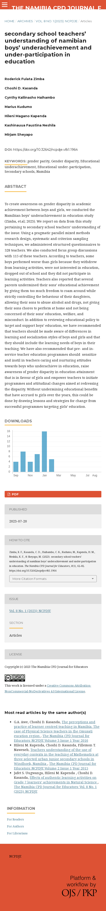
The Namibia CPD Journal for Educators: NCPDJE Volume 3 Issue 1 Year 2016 (52, 738)
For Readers (15, 819)
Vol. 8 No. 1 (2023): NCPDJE (56, 21)
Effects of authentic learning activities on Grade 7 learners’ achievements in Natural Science (56, 779)
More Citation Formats (29, 579)
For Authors (15, 826)
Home (9, 21)
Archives (25, 21)
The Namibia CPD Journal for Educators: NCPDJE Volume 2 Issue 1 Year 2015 (55, 765)
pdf (15, 494)
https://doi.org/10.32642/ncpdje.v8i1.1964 (45, 150)
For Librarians (17, 833)
